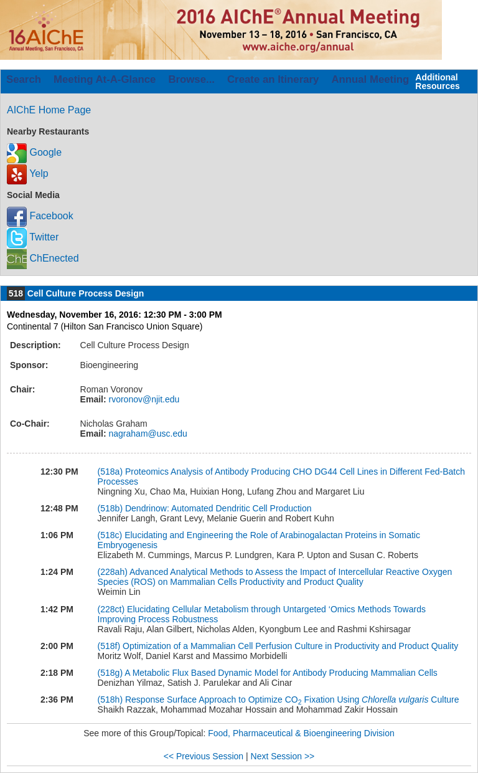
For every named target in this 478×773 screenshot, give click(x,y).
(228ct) (111, 609)
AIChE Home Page (49, 110)
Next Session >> (283, 756)
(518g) (110, 673)
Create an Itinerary (273, 79)
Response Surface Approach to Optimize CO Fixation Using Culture (292, 699)
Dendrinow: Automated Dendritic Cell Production (218, 508)
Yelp (28, 173)
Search (23, 79)
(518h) (110, 699)
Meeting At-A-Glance (105, 79)
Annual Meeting (370, 79)
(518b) (110, 508)
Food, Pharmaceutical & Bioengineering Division (301, 733)
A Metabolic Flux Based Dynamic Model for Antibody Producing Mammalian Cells (281, 673)
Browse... (191, 79)
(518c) (110, 535)
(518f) (109, 646)
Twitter (33, 237)
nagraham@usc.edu (146, 434)
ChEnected (43, 258)
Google (34, 152)
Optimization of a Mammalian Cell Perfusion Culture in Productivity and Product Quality (290, 646)
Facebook (40, 216)
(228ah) (113, 572)
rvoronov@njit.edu (143, 399)
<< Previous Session (203, 756)
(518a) (110, 472)
